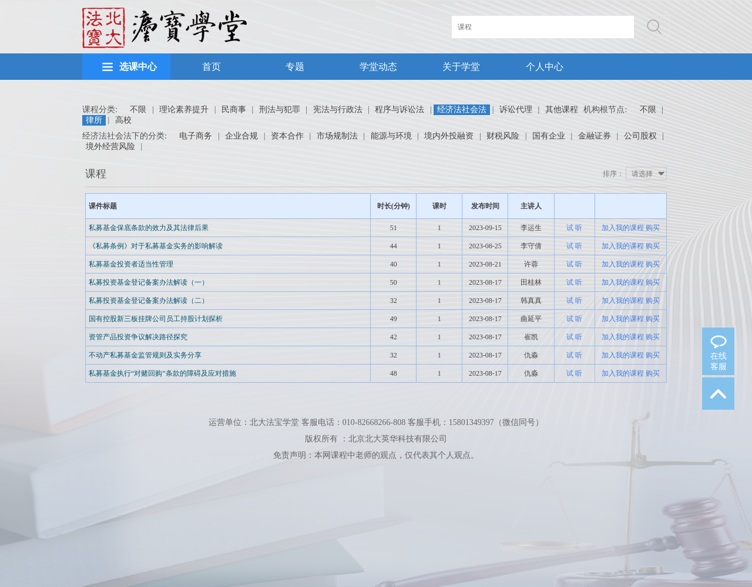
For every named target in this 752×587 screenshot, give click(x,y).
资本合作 (287, 135)
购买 (653, 228)
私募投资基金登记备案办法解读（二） (149, 300)
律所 (94, 120)
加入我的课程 (623, 228)
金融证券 (594, 135)
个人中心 (544, 67)
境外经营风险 (110, 146)
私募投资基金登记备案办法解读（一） (149, 282)
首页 (211, 67)
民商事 (233, 109)
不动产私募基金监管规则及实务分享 (145, 355)
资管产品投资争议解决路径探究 (138, 337)
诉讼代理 (515, 109)
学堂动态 (378, 67)
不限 (138, 109)
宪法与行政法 (337, 109)
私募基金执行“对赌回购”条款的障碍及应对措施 (162, 373)
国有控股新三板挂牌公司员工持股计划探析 (156, 319)
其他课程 (561, 109)
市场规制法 (337, 135)
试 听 (574, 228)
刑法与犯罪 (279, 109)
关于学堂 (461, 67)
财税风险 (502, 135)
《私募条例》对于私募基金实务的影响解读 (156, 246)
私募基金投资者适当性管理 (131, 264)
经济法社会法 (461, 109)
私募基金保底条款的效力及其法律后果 (149, 228)
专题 (295, 67)
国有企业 (548, 135)
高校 (123, 120)
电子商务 (195, 135)
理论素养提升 (184, 109)
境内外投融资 (449, 135)
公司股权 (640, 135)
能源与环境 (391, 135)
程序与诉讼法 (399, 109)
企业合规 (241, 135)
